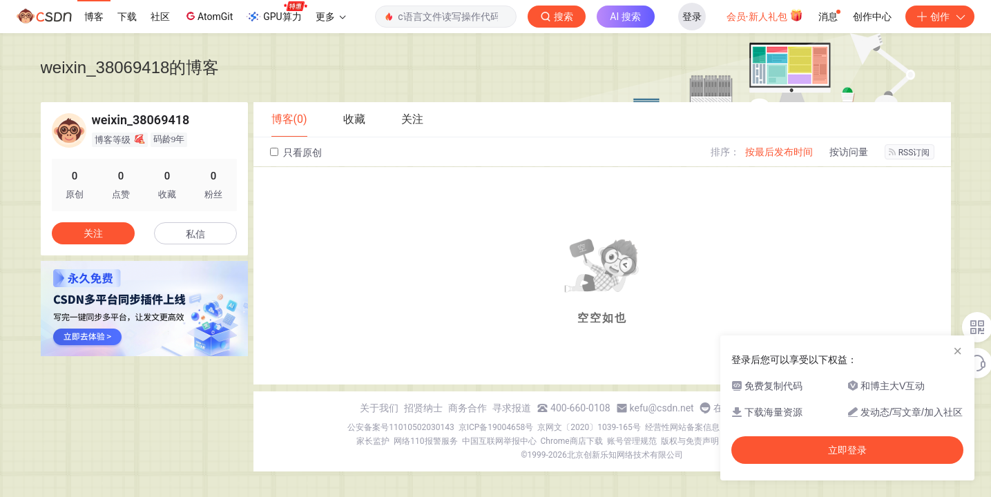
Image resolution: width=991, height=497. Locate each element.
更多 (331, 16)
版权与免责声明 (690, 441)
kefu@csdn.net (662, 407)
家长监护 (372, 441)
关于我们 (379, 407)
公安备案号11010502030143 (400, 427)
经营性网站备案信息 (682, 427)
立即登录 (847, 450)
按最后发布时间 (779, 151)
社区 (160, 16)
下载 (127, 16)
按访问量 (848, 151)
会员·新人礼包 (765, 15)
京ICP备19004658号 (496, 427)
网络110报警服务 (425, 441)
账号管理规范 (632, 441)
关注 (93, 233)
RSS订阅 (909, 152)
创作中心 (872, 16)
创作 (940, 16)
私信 (195, 234)
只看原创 (296, 152)
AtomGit (208, 16)
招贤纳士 (423, 407)
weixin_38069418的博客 (130, 67)
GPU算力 (277, 12)
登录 (692, 16)
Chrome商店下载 (572, 441)
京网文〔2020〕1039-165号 (589, 427)
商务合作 (467, 407)
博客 (94, 16)
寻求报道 (511, 407)
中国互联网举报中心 (499, 441)
